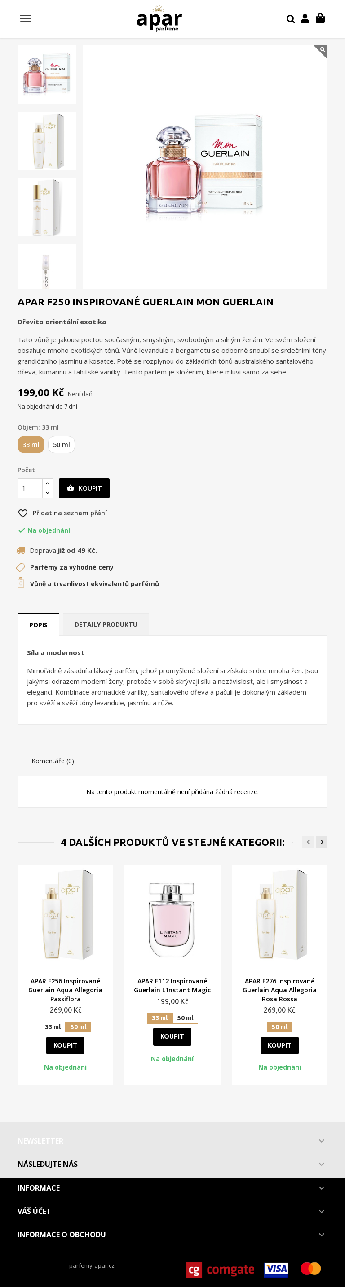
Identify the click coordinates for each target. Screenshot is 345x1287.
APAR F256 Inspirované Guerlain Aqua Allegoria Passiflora (65, 990)
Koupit (84, 488)
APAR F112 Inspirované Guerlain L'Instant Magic (172, 985)
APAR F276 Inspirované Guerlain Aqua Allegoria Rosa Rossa (280, 990)
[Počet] (30, 488)
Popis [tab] (38, 625)
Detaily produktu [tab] (106, 624)
